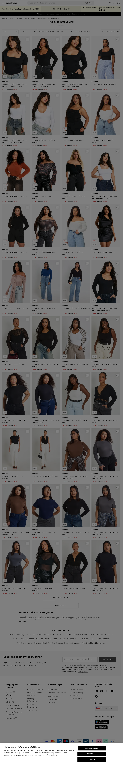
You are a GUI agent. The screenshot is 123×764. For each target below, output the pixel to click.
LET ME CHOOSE (91, 748)
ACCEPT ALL (91, 759)
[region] (61, 753)
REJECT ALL (91, 754)
